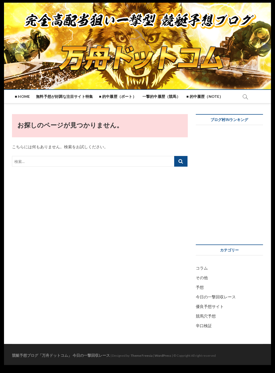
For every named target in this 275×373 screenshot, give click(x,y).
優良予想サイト (210, 306)
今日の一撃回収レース (216, 296)
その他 (202, 277)
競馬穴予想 (206, 316)
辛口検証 (204, 325)
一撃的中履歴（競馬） (161, 96)
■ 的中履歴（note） (204, 96)
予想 (200, 287)
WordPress (163, 356)
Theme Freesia (142, 356)
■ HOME (22, 96)
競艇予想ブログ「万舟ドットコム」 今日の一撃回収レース (61, 355)
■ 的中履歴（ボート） (117, 96)
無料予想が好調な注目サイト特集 (64, 96)
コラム (202, 268)
